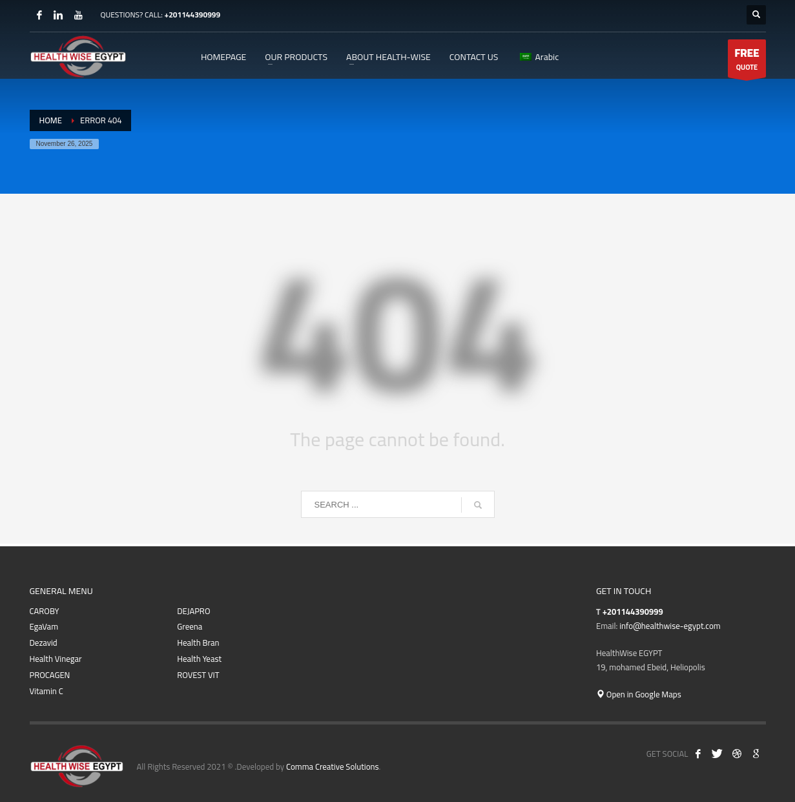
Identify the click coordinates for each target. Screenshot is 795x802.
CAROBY (44, 611)
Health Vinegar (56, 659)
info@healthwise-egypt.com (669, 625)
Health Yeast (199, 659)
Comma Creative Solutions (332, 766)
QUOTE (746, 60)
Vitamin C (46, 691)
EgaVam (44, 626)
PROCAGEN (50, 675)
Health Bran (198, 643)
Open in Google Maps (638, 694)
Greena (189, 626)
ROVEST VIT (198, 675)
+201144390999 (192, 14)
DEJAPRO (193, 611)
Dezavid (43, 643)
